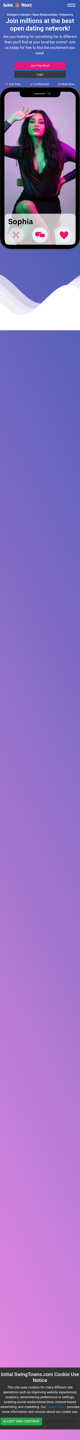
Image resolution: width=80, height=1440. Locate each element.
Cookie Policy (56, 1407)
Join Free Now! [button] (40, 65)
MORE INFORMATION (61, 1421)
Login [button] (40, 74)
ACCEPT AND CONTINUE (21, 1421)
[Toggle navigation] (72, 5)
